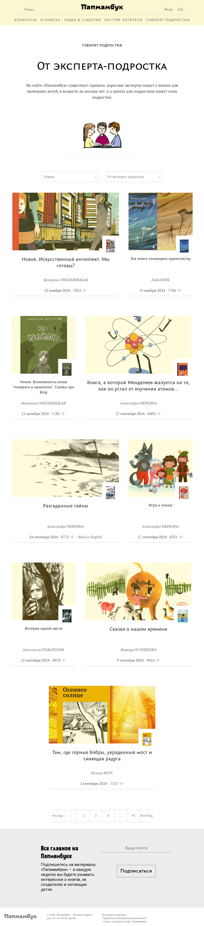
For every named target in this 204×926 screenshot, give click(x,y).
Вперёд (146, 816)
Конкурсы (25, 20)
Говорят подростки (168, 20)
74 (133, 816)
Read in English (90, 537)
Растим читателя (123, 20)
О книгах (50, 20)
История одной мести (43, 629)
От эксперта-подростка (125, 177)
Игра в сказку (160, 505)
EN (181, 10)
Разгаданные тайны (65, 506)
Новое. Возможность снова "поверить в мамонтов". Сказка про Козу (43, 387)
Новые (49, 177)
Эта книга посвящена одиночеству (160, 259)
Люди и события (82, 20)
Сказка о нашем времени (138, 629)
